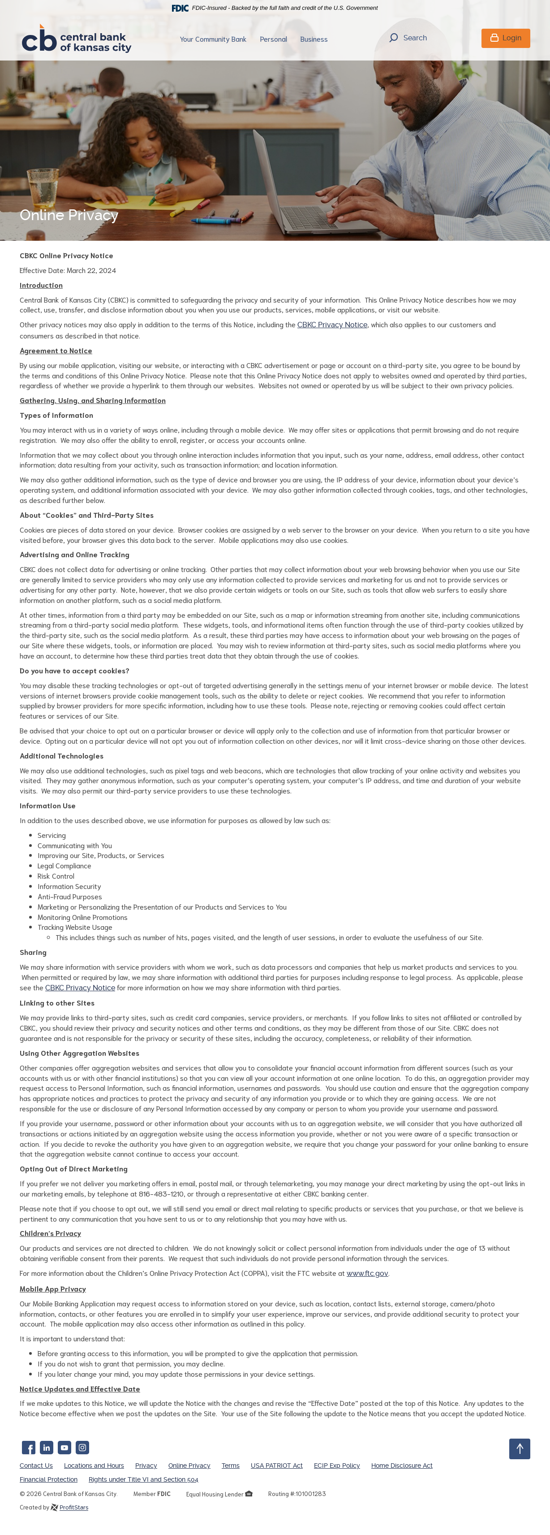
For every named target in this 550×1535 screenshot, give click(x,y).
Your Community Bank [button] (213, 38)
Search (408, 39)
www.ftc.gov (367, 1273)
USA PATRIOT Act (277, 1465)
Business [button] (314, 38)
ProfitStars (74, 1508)
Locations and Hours (94, 1465)
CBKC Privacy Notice (332, 325)
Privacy (146, 1465)
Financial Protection (48, 1479)
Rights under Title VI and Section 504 (143, 1479)
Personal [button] (273, 38)
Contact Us (36, 1465)
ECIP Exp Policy (337, 1465)
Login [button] (505, 38)
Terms (231, 1465)
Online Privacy (189, 1465)
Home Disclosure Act (402, 1465)
